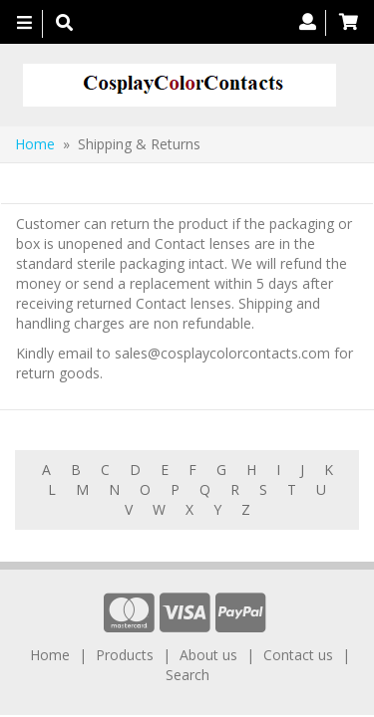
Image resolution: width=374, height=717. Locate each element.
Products (125, 654)
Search (187, 674)
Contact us (298, 654)
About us (208, 654)
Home (35, 143)
